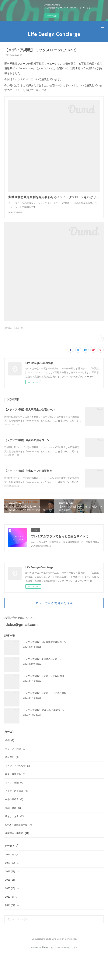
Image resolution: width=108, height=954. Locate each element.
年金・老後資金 (15, 774)
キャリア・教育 (15, 749)
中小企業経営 (14, 799)
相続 (9, 740)
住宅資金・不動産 (17, 833)
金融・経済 (13, 808)
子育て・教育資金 (16, 791)
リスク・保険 (14, 782)
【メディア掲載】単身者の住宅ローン (26, 440)
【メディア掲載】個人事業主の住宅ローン (29, 409)
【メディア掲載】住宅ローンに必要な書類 (44, 693)
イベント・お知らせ (17, 765)
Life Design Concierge (54, 34)
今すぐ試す (52, 16)
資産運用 (12, 757)
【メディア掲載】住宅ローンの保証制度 (28, 470)
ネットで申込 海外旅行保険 (54, 603)
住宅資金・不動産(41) (13, 328)
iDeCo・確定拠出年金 (18, 824)
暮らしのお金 (14, 816)
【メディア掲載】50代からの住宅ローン (43, 710)
